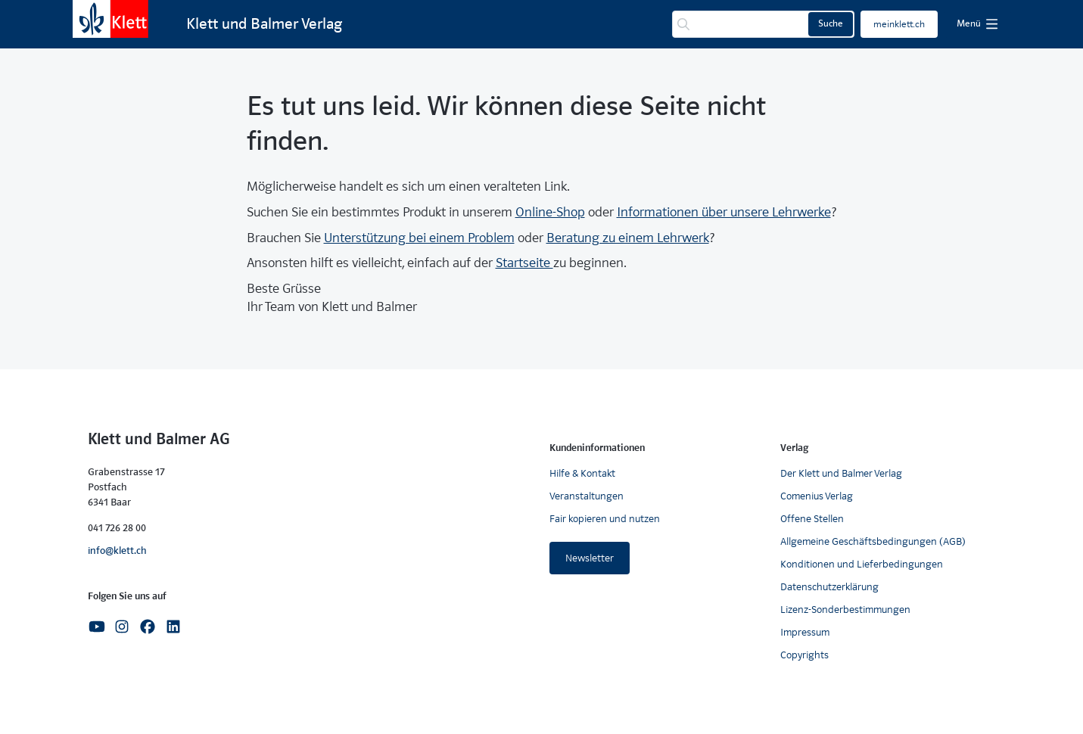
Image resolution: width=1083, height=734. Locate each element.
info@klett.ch (117, 550)
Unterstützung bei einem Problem (419, 238)
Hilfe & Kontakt (582, 473)
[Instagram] (122, 626)
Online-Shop (550, 212)
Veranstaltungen (586, 496)
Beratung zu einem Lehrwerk (627, 238)
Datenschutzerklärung (829, 586)
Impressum (804, 632)
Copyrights (804, 654)
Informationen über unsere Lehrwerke (724, 212)
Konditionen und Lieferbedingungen (861, 564)
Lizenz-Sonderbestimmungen (845, 609)
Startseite (524, 263)
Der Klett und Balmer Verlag (841, 473)
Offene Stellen (812, 518)
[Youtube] (97, 626)
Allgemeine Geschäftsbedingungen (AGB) (873, 541)
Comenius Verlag (816, 496)
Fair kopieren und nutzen (604, 518)
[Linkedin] (173, 626)
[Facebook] (147, 626)
